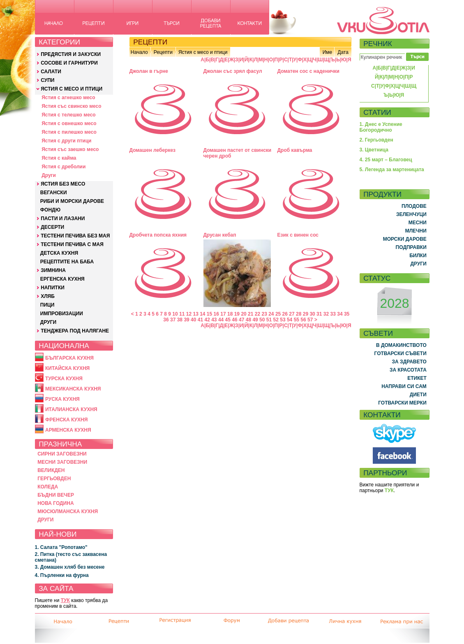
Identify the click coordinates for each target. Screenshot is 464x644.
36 (166, 320)
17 (223, 314)
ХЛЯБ (48, 296)
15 (209, 314)
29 (305, 314)
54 (289, 320)
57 (310, 320)
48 (248, 320)
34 (339, 314)
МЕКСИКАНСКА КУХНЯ (73, 389)
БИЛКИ (418, 255)
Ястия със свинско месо (71, 106)
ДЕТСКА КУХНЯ (59, 253)
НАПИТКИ (53, 288)
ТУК (65, 600)
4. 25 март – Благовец (386, 160)
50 (262, 320)
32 (326, 314)
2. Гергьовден (376, 140)
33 (333, 314)
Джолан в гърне (148, 71)
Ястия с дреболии (63, 167)
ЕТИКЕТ (417, 378)
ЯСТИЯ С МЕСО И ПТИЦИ (71, 89)
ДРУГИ (48, 322)
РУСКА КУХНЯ (62, 399)
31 (319, 314)
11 (182, 314)
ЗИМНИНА (53, 270)
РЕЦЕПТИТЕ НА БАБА (67, 262)
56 (303, 320)
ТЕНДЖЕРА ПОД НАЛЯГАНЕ (75, 331)
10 (175, 314)
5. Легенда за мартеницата (392, 169)
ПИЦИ (47, 305)
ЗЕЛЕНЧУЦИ (411, 214)
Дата (343, 52)
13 (195, 314)
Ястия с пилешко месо (69, 132)
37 (172, 320)
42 (207, 320)
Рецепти (163, 52)
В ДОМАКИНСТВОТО (401, 345)
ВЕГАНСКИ (53, 192)
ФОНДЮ (50, 210)
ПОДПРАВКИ (411, 247)
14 (202, 314)
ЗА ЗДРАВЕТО (409, 362)
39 (186, 320)
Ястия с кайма (59, 158)
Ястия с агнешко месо (68, 97)
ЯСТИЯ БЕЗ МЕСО (63, 184)
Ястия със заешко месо (70, 149)
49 (255, 320)
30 (312, 314)
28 (298, 314)
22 (257, 314)
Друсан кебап (219, 235)
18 (230, 314)
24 (271, 314)
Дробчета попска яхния (158, 235)
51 (269, 320)
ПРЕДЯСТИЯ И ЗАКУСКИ (71, 54)
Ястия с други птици (66, 141)
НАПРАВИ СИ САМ (404, 386)
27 (291, 314)
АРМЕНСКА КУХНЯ (68, 430)
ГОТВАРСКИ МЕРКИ (402, 403)
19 (237, 314)
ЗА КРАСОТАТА (408, 370)
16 (216, 314)
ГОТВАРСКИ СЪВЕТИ (400, 353)
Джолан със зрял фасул (232, 71)
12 (189, 314)
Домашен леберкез (152, 150)
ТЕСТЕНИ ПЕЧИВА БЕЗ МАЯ (75, 236)
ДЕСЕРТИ (52, 227)
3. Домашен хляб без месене (70, 567)
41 (200, 320)
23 (264, 314)
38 (179, 320)
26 (285, 314)
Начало (139, 52)
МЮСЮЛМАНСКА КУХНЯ (67, 511)
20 (243, 314)
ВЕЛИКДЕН (51, 470)
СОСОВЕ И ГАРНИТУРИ (69, 63)
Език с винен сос (298, 235)
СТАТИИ (377, 112)
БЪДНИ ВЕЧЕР (55, 495)
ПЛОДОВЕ (414, 206)
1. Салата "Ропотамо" (61, 547)
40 (193, 320)
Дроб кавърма (294, 150)
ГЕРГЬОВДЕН (54, 478)
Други (49, 175)
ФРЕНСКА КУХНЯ (66, 420)
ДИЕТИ (418, 395)
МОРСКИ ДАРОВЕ (405, 239)
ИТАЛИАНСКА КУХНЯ (71, 409)
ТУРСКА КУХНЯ (64, 378)
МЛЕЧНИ (416, 231)
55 (296, 320)
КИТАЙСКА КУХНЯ (67, 368)
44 (221, 320)
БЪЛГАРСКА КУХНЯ (69, 358)
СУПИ (47, 80)
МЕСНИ (418, 223)
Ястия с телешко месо (69, 115)
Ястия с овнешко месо (69, 123)
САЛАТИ (51, 71)
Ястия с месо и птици (202, 52)
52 (276, 320)
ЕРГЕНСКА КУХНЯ (62, 279)
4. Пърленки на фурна (62, 575)
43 (214, 320)
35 (346, 314)
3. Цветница (374, 150)
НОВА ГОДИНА (55, 503)
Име (327, 52)
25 (278, 314)
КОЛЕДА (47, 487)
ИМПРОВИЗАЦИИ (61, 313)
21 (250, 314)
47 (241, 320)
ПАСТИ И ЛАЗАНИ (63, 218)
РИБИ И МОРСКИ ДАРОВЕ (72, 201)
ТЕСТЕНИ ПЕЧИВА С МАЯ (72, 244)
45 (228, 320)
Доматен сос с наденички (308, 71)
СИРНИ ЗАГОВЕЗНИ (62, 454)
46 (234, 320)
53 (282, 320)
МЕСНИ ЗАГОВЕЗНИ (62, 462)
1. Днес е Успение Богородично (381, 127)
